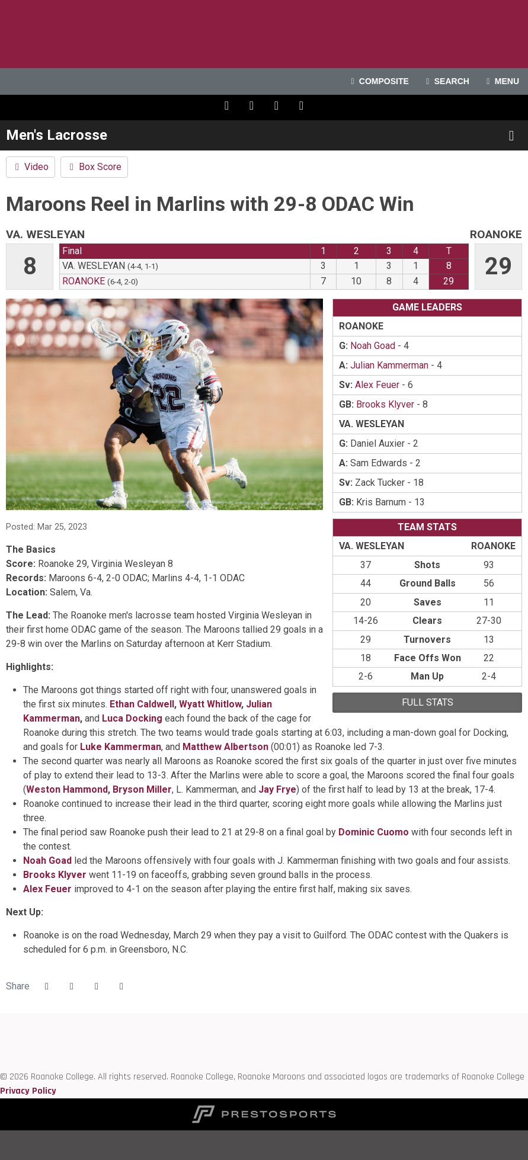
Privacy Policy (28, 1091)
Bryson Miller (142, 789)
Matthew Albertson (225, 746)
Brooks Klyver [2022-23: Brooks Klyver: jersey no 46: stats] (385, 404)
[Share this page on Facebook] (46, 986)
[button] (121, 986)
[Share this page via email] (96, 986)
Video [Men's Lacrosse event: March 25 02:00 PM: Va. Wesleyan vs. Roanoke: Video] (30, 166)
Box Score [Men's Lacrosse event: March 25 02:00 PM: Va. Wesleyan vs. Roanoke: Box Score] (94, 166)
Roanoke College (264, 34)
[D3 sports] (0, 1048)
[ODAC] (0, 1034)
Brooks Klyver (55, 874)
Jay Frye (277, 789)
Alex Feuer (47, 889)
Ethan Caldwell (142, 704)
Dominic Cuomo (373, 832)
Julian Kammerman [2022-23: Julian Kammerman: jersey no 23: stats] (389, 365)
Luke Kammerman (120, 746)
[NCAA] (0, 1062)
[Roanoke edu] (0, 1020)
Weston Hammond (67, 789)
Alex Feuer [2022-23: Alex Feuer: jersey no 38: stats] (377, 384)
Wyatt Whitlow (210, 704)
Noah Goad (47, 860)
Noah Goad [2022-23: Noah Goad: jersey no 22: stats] (372, 345)
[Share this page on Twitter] (71, 986)
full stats (427, 702)
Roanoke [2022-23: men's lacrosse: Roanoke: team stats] (83, 281)
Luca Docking (132, 718)
